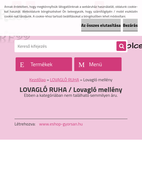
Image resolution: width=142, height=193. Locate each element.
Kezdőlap (37, 79)
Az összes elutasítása (101, 25)
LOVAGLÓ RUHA (64, 79)
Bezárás (130, 25)
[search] (121, 46)
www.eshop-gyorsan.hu (61, 124)
